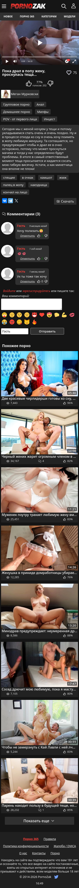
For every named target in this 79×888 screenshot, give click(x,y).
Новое (8, 16)
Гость (21, 226)
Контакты (39, 853)
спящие (9, 177)
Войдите (9, 291)
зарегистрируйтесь (36, 291)
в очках (27, 177)
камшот (46, 177)
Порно (55, 853)
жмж (62, 177)
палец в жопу (13, 185)
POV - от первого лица (20, 119)
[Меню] (4, 6)
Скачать (65, 201)
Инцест (49, 119)
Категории (49, 16)
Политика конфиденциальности (26, 846)
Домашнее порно (16, 112)
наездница (38, 185)
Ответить (27, 236)
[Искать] (64, 6)
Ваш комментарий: (15, 296)
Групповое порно (16, 104)
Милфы (43, 112)
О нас (23, 853)
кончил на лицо (15, 192)
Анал (40, 104)
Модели (69, 16)
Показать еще (38, 820)
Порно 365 (27, 16)
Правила (49, 839)
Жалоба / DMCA (65, 846)
